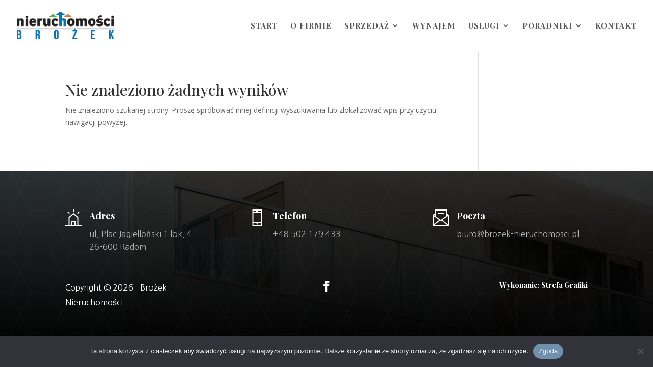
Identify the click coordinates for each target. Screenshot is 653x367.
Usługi (483, 26)
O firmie (311, 26)
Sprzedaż (366, 26)
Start (264, 26)
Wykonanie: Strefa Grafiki (543, 285)
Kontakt (616, 26)
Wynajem (434, 26)
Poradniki (547, 26)
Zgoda (548, 351)
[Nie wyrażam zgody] (640, 351)
